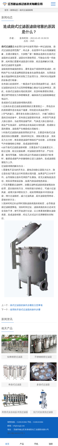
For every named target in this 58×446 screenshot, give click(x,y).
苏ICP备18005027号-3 (16, 433)
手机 (36, 442)
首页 (6, 10)
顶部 (51, 442)
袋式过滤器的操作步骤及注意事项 (26, 305)
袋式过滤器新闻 (26, 10)
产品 (22, 442)
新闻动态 (14, 10)
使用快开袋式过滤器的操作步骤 (25, 309)
